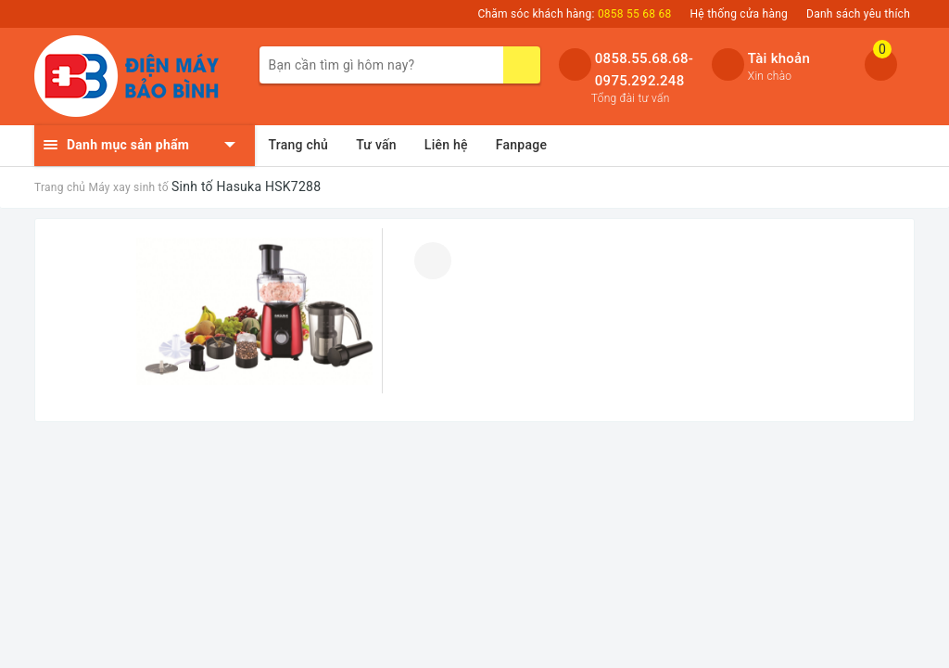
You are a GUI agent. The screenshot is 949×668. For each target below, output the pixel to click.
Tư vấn (376, 144)
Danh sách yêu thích (858, 13)
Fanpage (521, 144)
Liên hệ (446, 144)
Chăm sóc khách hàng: (574, 13)
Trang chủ (299, 144)
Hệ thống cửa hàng (739, 13)
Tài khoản (779, 58)
